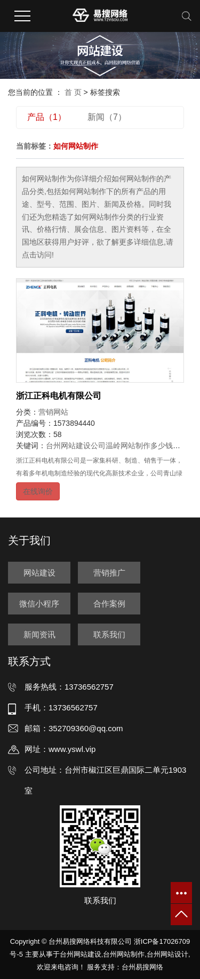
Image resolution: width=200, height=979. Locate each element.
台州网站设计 (167, 954)
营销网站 (53, 412)
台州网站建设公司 (76, 445)
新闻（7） (106, 117)
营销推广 (109, 572)
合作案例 (109, 603)
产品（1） (46, 117)
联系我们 (109, 634)
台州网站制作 (124, 954)
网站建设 (39, 572)
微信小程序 (39, 603)
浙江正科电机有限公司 (58, 395)
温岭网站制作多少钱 (139, 445)
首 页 (73, 92)
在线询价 (38, 491)
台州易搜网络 (142, 967)
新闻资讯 (39, 634)
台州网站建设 (80, 954)
